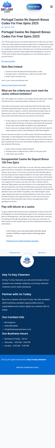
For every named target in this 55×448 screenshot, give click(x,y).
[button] (51, 7)
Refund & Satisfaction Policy (27, 367)
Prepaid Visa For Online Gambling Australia (22, 241)
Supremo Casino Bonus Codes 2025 (14, 85)
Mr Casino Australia (8, 61)
